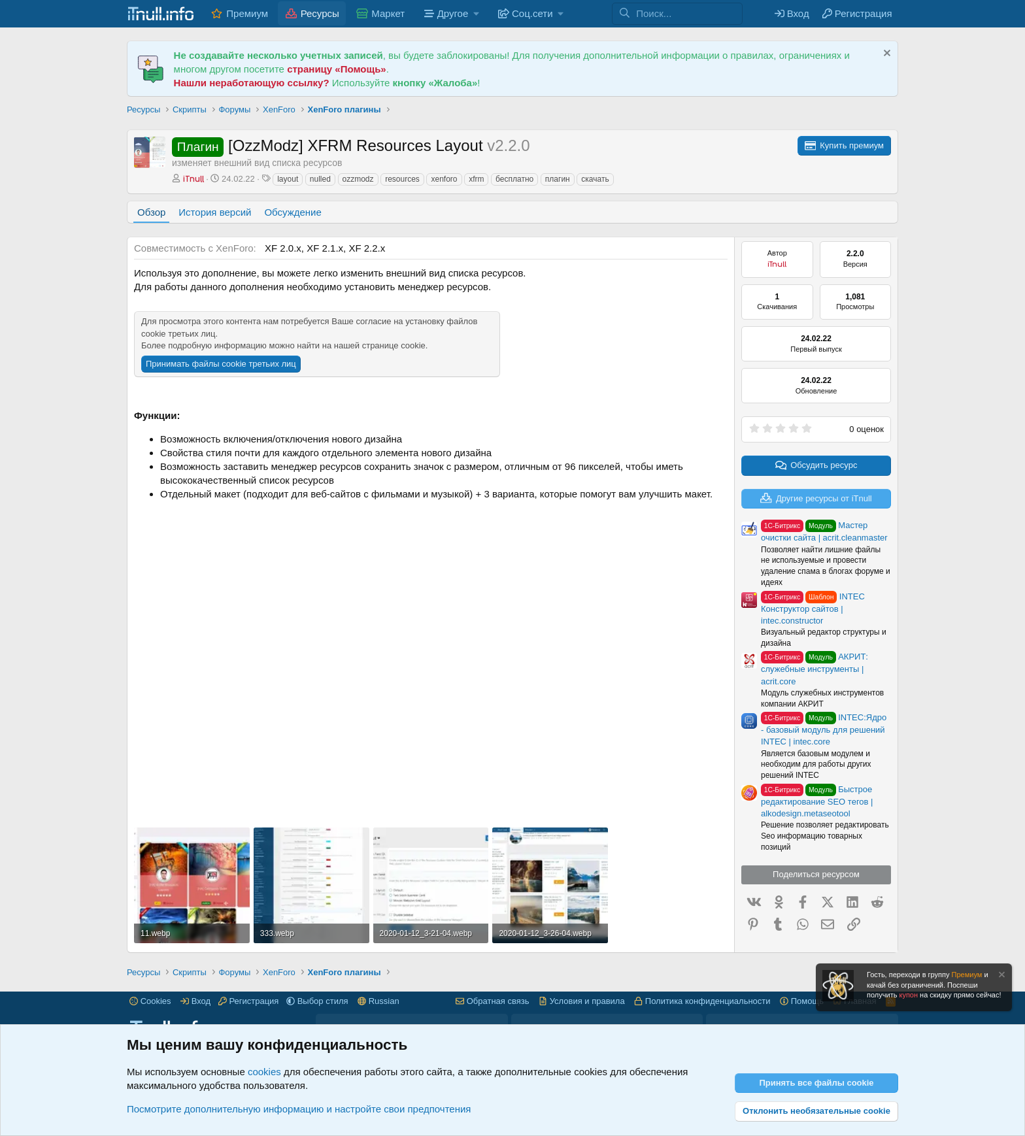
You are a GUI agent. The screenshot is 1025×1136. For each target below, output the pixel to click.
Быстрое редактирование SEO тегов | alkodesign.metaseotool (817, 801)
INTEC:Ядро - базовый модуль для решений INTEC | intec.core (823, 729)
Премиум (247, 13)
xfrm (476, 179)
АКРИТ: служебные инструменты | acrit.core (814, 669)
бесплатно (514, 179)
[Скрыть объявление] (885, 54)
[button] (450, 13)
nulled (320, 179)
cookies (264, 1071)
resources (402, 179)
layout (287, 179)
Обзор (151, 212)
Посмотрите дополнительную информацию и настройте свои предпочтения (299, 1108)
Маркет (388, 13)
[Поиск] (689, 13)
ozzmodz (358, 179)
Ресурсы (320, 13)
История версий (214, 212)
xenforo (444, 179)
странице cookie (394, 345)
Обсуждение (292, 212)
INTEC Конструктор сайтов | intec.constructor (813, 609)
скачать (595, 179)
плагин (557, 179)
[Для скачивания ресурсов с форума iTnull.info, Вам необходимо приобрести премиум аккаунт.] (844, 146)
